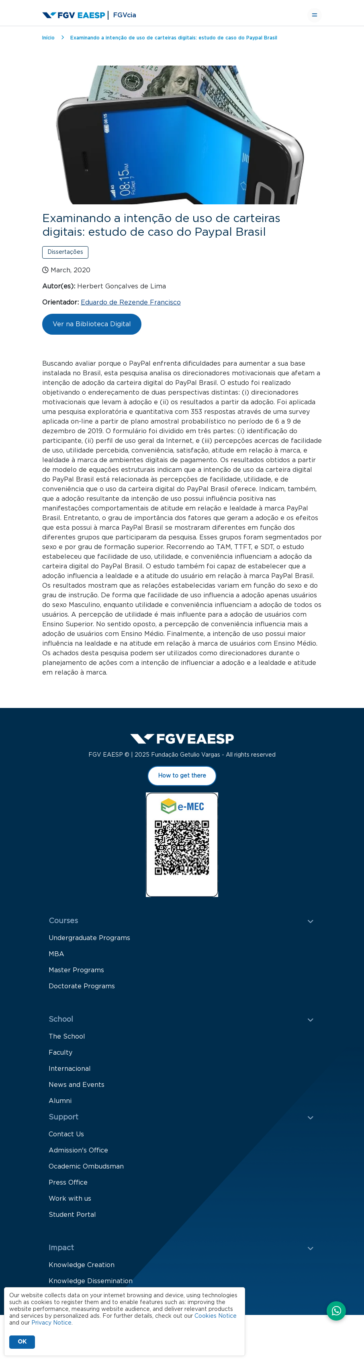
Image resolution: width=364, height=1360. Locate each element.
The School (67, 1040)
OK (22, 1342)
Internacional (70, 1072)
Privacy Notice (51, 1323)
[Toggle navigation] (314, 15)
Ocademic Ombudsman (86, 1170)
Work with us (70, 1202)
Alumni (60, 1104)
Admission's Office (78, 1154)
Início (48, 37)
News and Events (76, 1088)
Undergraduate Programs (89, 941)
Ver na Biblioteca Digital (92, 324)
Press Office (68, 1186)
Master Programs (76, 974)
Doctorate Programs (82, 990)
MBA (56, 958)
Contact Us (66, 1138)
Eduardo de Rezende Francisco (131, 302)
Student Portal (72, 1218)
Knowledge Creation (82, 1268)
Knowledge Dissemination (91, 1285)
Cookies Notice (215, 1316)
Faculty (60, 1056)
